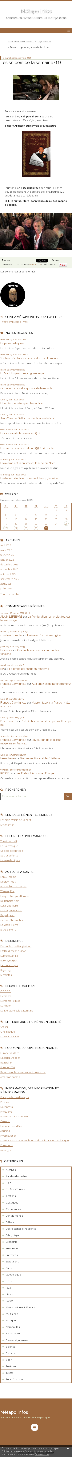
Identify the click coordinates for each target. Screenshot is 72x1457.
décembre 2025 (9, 564)
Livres (9, 1294)
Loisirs (9, 1301)
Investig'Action (8, 1135)
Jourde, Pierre (8, 929)
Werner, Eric (7, 891)
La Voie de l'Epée (10, 860)
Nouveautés (13, 1327)
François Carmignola (13, 683)
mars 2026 (6, 550)
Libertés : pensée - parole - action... (22, 403)
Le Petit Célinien (9, 1036)
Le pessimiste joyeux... (14, 343)
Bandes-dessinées (16, 1176)
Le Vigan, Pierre (9, 925)
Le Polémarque (9, 846)
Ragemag (5, 970)
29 (36, 528)
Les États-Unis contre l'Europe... (36, 773)
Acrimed (5, 1131)
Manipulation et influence (20, 1307)
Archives (11, 1170)
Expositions (12, 1261)
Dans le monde (14, 1215)
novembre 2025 (9, 569)
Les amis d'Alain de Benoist (15, 820)
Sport (9, 1359)
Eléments (5, 996)
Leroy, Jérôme (8, 877)
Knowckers (6, 1145)
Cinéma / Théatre (15, 1189)
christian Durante (11, 635)
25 (66, 523)
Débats (10, 1222)
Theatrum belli (8, 841)
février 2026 (7, 555)
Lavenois (6, 650)
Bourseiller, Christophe (13, 886)
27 (16, 528)
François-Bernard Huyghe (14, 1097)
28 (26, 528)
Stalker (4, 1027)
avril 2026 (5, 545)
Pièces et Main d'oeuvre (14, 1116)
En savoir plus (42, 1454)
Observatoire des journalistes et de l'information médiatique (34, 1140)
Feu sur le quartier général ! (15, 946)
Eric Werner (7, 824)
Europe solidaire (9, 1053)
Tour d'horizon (14, 1379)
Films (8, 1268)
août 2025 (5, 583)
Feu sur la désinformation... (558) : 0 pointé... (27, 448)
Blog (8, 1183)
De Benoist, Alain (9, 901)
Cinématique (7, 1031)
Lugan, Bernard (9, 905)
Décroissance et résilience (21, 1228)
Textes (9, 1372)
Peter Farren (7, 721)
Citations (11, 1196)
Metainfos (6, 975)
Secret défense (9, 855)
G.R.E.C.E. (5, 991)
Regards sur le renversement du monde (23, 1072)
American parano (10, 1077)
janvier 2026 (7, 559)
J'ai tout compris (9, 965)
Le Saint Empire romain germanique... (23, 373)
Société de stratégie (11, 850)
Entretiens (12, 1255)
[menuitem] (22, 41)
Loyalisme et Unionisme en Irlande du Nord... (28, 463)
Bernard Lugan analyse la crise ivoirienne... (30, 47)
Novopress (6, 1107)
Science (10, 1346)
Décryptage (12, 1235)
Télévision (11, 1366)
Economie (11, 1241)
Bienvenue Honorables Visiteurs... (41, 758)
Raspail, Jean (7, 915)
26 (6, 528)
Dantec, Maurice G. (11, 910)
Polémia (5, 1102)
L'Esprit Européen (10, 1057)
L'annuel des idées (11, 1126)
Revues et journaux (17, 1340)
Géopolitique (13, 1274)
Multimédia (12, 1314)
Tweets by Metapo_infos (13, 321)
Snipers (33, 265)
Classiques (12, 1202)
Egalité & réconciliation (13, 951)
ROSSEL (5, 773)
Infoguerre (6, 1111)
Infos (8, 1281)
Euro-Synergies (9, 960)
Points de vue (13, 1333)
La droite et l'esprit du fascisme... (30, 668)
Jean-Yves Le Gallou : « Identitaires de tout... (28, 418)
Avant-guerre (7, 1150)
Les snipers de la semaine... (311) (20, 433)
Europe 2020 (7, 1067)
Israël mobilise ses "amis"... (21, 41)
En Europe (12, 1248)
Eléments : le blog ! (10, 1000)
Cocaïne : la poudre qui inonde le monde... (27, 388)
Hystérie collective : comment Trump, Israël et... (30, 478)
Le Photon (6, 1005)
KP (2, 668)
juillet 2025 (6, 588)
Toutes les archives (11, 594)
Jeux (8, 1287)
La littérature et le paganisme (16, 1010)
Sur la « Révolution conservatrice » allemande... (30, 358)
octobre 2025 (7, 574)
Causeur (5, 1121)
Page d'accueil (44, 41)
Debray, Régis (8, 881)
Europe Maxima (9, 955)
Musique (11, 1320)
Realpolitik (6, 1062)
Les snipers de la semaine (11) (30, 62)
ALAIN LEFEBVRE (11, 616)
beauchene (7, 758)
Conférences (13, 1209)
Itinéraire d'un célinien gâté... (45, 635)
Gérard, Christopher (11, 920)
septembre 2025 (9, 579)
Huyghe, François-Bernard (15, 896)
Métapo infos (36, 11)
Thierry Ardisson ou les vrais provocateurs (30, 125)
